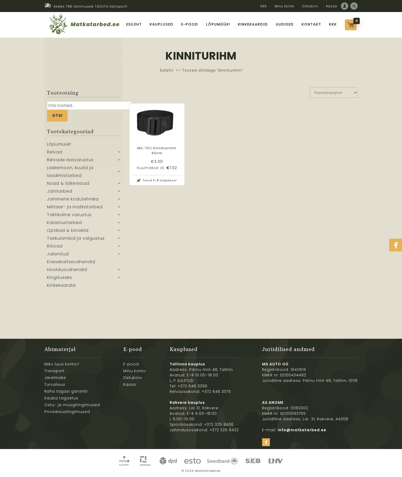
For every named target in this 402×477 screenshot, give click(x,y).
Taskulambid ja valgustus (76, 238)
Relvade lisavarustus (70, 160)
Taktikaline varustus (69, 215)
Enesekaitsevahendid (71, 262)
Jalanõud (58, 254)
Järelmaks (55, 377)
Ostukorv (310, 6)
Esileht (134, 24)
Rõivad (55, 246)
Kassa (331, 6)
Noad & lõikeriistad (68, 183)
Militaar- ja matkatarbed (75, 207)
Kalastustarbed (64, 223)
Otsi (57, 115)
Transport (54, 370)
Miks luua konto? (61, 364)
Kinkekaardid (253, 24)
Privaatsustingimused (67, 411)
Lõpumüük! (218, 24)
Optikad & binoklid (67, 230)
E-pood (189, 24)
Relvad (54, 152)
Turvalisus (54, 384)
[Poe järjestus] (334, 92)
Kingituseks (59, 277)
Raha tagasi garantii (66, 391)
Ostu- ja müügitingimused (72, 404)
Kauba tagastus (61, 398)
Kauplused (161, 24)
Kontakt (311, 24)
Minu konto (284, 6)
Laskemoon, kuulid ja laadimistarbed (70, 172)
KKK (264, 6)
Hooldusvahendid (67, 270)
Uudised (285, 24)
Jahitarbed (59, 191)
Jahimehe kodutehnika (73, 199)
